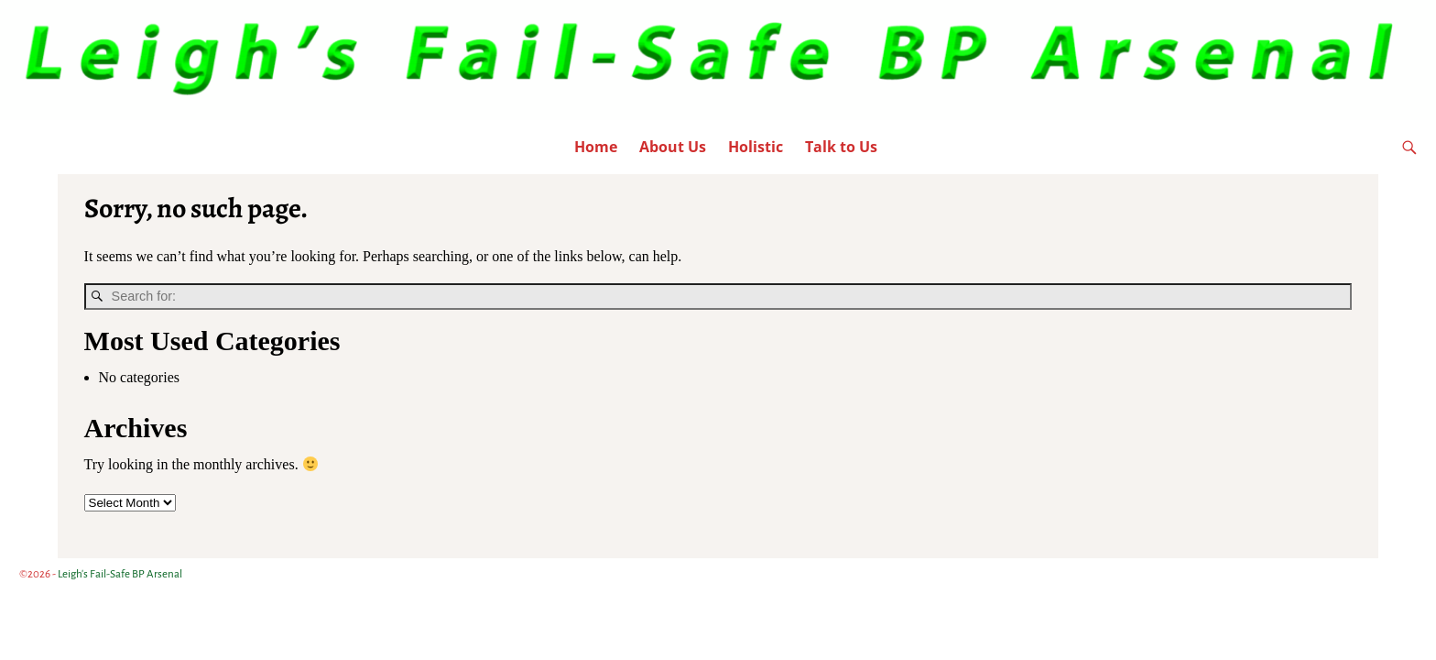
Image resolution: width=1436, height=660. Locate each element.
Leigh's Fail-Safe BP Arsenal (120, 574)
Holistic (755, 147)
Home (595, 147)
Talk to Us (841, 147)
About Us (672, 147)
